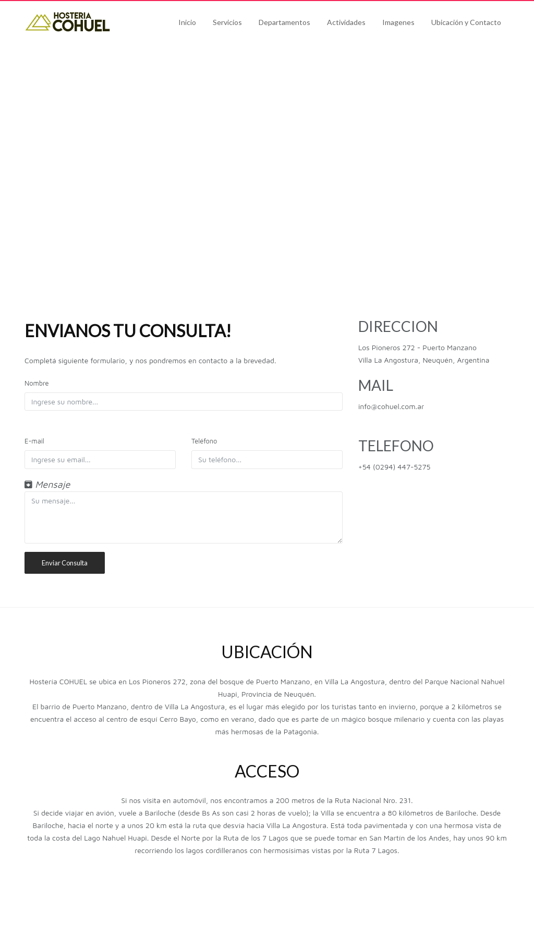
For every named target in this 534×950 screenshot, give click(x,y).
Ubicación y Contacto (466, 22)
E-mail (34, 441)
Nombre (36, 383)
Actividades (346, 22)
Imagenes (398, 22)
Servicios (227, 22)
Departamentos (284, 22)
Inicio (187, 22)
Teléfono (204, 441)
